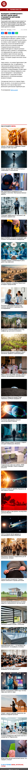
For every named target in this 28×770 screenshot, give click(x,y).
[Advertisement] (14, 107)
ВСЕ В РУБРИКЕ (12, 765)
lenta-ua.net (14, 90)
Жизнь (9, 29)
